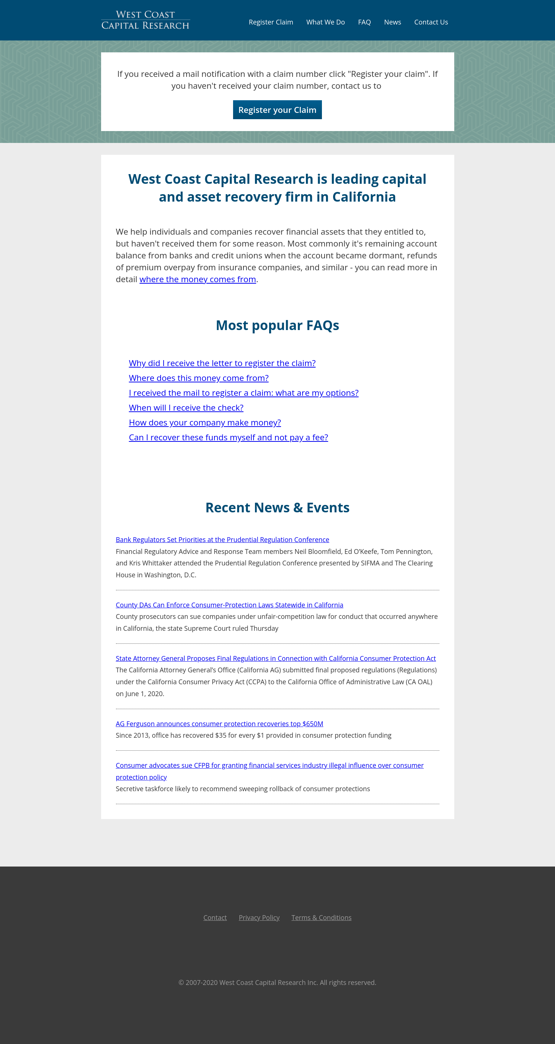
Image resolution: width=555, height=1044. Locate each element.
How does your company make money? (205, 422)
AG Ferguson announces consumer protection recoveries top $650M (219, 723)
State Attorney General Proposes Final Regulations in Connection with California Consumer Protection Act (276, 658)
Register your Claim (277, 109)
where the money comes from (197, 279)
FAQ (364, 21)
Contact (215, 917)
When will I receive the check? (186, 407)
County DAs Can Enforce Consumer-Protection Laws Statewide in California (229, 604)
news (392, 21)
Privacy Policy (259, 917)
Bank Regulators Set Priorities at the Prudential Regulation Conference (222, 539)
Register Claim (271, 21)
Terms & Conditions (321, 917)
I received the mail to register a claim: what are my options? (244, 392)
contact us (431, 21)
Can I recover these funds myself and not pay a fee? (228, 437)
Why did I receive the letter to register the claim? (222, 363)
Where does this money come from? (199, 378)
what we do (325, 21)
